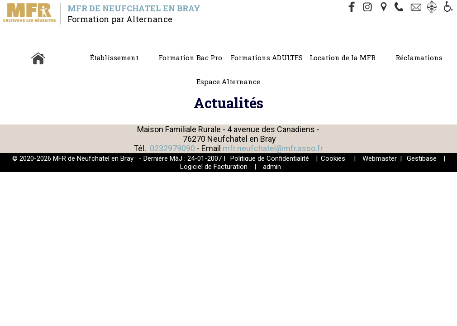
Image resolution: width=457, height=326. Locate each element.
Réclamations (419, 57)
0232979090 (172, 148)
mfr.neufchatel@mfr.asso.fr (273, 148)
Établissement (114, 57)
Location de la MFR (342, 57)
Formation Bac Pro (190, 57)
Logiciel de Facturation (214, 167)
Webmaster (379, 158)
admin (272, 167)
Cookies (333, 158)
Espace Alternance (228, 81)
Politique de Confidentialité (269, 158)
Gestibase (422, 158)
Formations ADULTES (266, 57)
